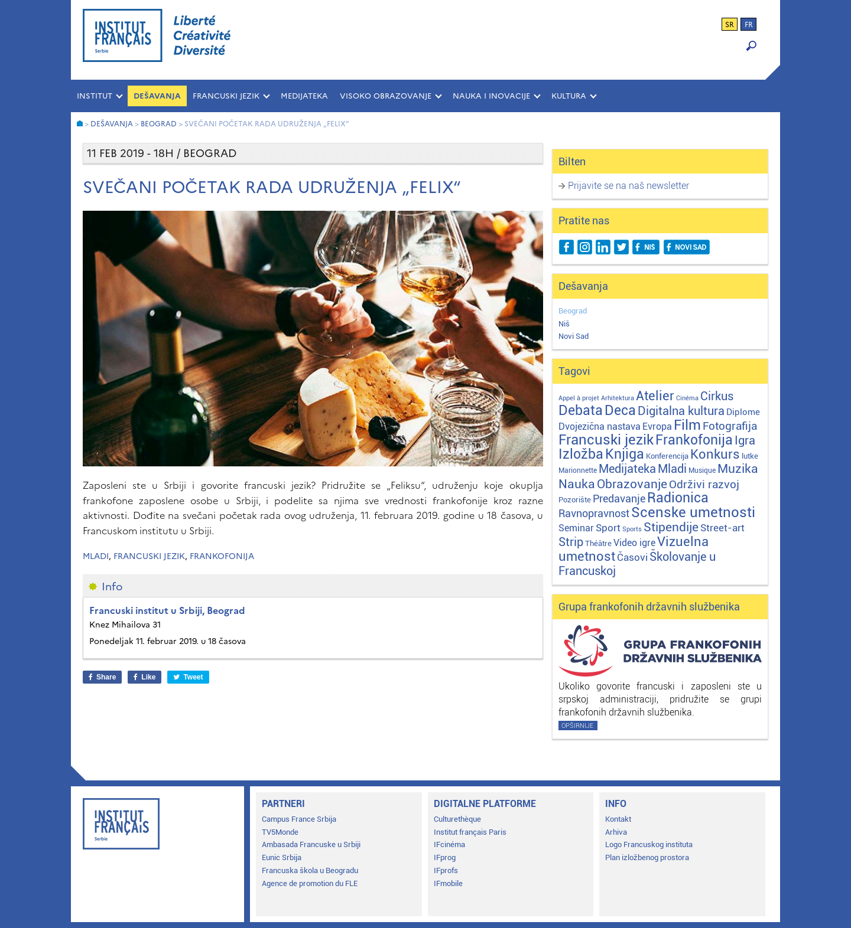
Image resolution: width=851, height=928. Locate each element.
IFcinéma (449, 844)
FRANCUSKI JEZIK (226, 96)
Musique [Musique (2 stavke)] (702, 470)
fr (749, 24)
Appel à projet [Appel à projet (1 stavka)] (578, 398)
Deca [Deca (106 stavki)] (620, 411)
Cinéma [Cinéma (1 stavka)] (687, 398)
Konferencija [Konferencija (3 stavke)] (667, 456)
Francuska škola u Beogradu (310, 870)
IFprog (445, 857)
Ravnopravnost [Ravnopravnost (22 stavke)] (593, 513)
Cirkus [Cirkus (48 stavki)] (716, 396)
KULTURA (568, 96)
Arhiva (616, 832)
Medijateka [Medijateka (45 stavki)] (627, 469)
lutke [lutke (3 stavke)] (750, 456)
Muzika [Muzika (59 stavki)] (737, 469)
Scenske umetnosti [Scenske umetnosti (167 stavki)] (693, 512)
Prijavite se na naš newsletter (628, 185)
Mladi (96, 556)
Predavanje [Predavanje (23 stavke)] (619, 498)
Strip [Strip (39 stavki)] (570, 542)
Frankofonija (222, 556)
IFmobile (448, 883)
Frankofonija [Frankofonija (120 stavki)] (694, 440)
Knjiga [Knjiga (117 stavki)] (624, 454)
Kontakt (618, 819)
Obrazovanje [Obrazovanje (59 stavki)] (632, 484)
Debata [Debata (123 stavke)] (580, 411)
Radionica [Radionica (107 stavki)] (678, 498)
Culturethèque (457, 819)
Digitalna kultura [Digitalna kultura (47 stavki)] (681, 411)
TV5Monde (280, 832)
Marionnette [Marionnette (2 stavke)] (577, 470)
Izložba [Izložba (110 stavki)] (580, 454)
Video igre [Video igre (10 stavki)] (634, 542)
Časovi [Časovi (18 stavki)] (632, 557)
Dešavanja (157, 96)
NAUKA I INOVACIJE (491, 96)
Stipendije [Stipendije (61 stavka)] (671, 527)
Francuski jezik (149, 556)
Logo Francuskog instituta (649, 844)
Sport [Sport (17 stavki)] (608, 528)
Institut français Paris (470, 832)
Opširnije (577, 726)
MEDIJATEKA (304, 96)
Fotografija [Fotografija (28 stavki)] (730, 426)
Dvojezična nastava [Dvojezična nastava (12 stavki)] (599, 426)
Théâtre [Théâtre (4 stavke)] (598, 543)
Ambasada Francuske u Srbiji (311, 844)
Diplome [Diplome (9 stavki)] (743, 412)
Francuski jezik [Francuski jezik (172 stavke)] (606, 440)
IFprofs (446, 870)
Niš (564, 323)
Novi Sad (573, 336)
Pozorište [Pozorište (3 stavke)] (574, 499)
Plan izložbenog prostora (647, 857)
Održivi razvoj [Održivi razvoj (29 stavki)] (704, 484)
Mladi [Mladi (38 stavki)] (672, 469)
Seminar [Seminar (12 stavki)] (576, 528)
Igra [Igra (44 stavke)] (745, 440)
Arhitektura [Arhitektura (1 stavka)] (617, 398)
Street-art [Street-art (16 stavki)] (722, 528)
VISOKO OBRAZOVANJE (385, 96)
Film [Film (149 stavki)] (687, 425)
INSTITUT (94, 96)
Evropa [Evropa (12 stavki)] (657, 426)
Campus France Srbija (299, 819)
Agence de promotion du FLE (310, 883)
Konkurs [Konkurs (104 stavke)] (715, 454)
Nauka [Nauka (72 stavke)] (576, 483)
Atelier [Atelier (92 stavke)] (655, 395)
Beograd (572, 310)
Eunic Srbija (281, 857)
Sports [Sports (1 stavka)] (632, 529)
